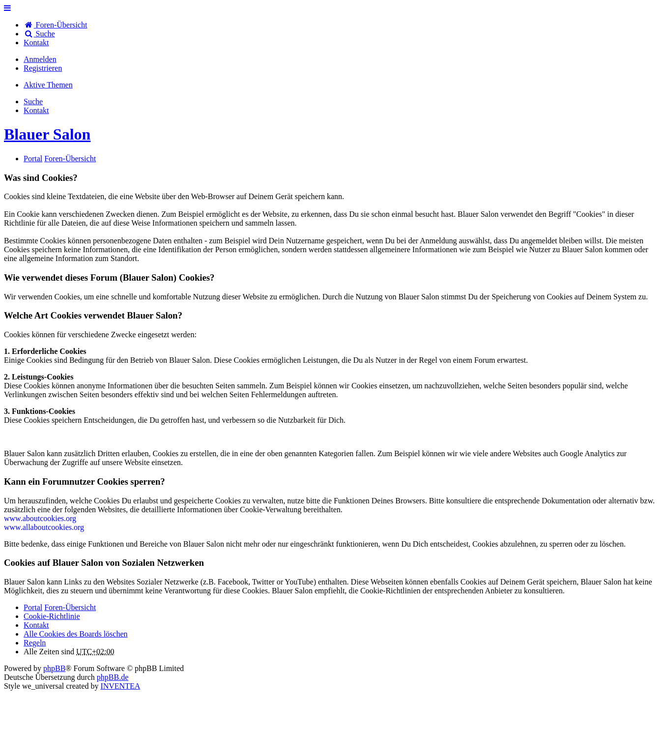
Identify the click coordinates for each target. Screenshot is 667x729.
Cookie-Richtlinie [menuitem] (52, 616)
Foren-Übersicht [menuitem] (55, 25)
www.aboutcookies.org (40, 518)
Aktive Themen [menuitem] (48, 85)
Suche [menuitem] (39, 33)
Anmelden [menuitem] (40, 59)
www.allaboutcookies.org (44, 527)
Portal (33, 158)
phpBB (54, 668)
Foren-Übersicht (70, 607)
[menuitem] (36, 42)
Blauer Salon (47, 134)
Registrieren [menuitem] (43, 68)
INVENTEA (120, 686)
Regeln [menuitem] (35, 643)
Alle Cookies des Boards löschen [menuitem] (76, 634)
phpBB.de (112, 677)
